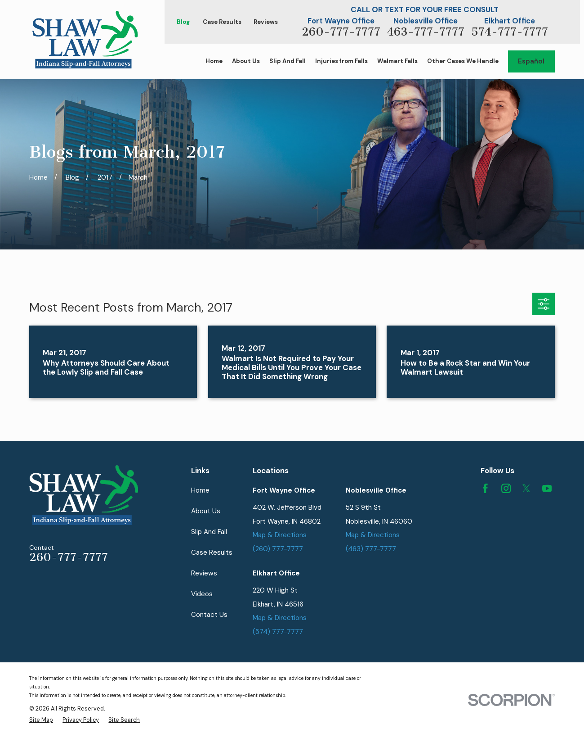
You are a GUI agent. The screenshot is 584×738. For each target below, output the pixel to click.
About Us (205, 511)
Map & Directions (280, 534)
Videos (202, 593)
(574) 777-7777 (278, 631)
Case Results (222, 22)
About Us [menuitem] (246, 61)
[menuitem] (41, 719)
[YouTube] (547, 488)
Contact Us (209, 614)
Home (200, 490)
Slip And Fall (209, 531)
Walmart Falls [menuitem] (397, 61)
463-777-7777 (425, 31)
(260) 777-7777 (278, 548)
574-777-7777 (509, 31)
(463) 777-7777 (371, 548)
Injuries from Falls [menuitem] (341, 61)
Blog (183, 22)
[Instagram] (506, 488)
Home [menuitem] (214, 61)
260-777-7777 (341, 31)
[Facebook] (485, 488)
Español (531, 61)
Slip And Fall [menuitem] (287, 61)
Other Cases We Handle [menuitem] (463, 61)
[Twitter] (526, 488)
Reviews (266, 22)
